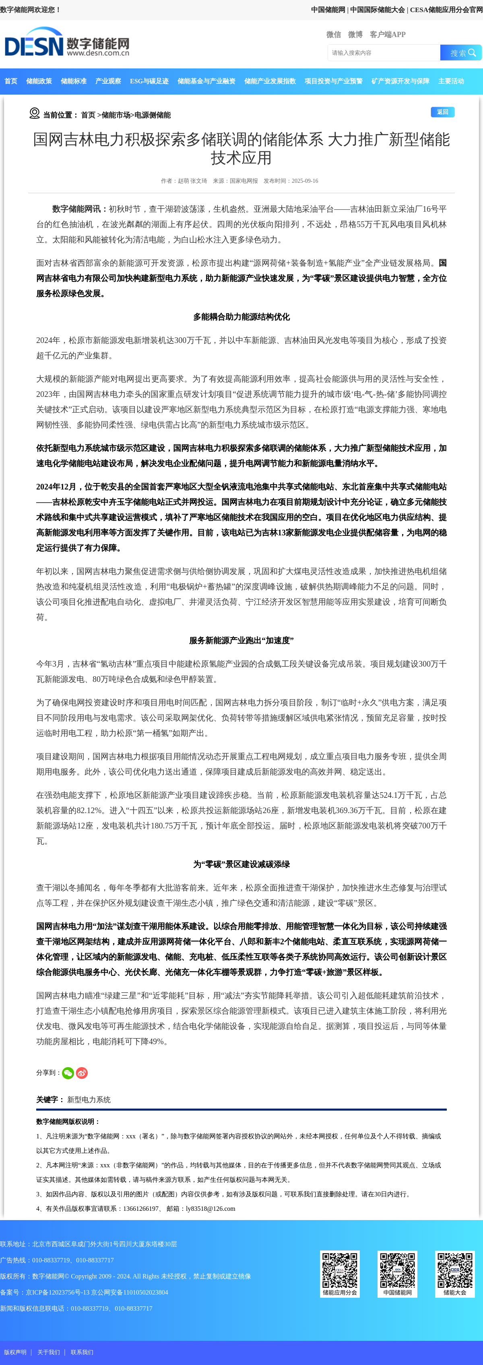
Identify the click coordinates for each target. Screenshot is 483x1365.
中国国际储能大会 (377, 10)
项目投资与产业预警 (334, 81)
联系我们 (82, 1352)
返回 (442, 112)
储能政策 (39, 81)
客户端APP (388, 35)
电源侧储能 (152, 115)
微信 (333, 35)
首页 (10, 81)
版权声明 (15, 1352)
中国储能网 (328, 10)
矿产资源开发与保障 (400, 81)
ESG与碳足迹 (149, 81)
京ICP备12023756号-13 (58, 1292)
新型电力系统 (89, 1100)
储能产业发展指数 (270, 81)
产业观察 (108, 81)
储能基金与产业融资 (206, 81)
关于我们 (48, 1352)
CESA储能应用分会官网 (446, 10)
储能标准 (74, 81)
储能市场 (115, 115)
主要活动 (451, 81)
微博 (355, 35)
